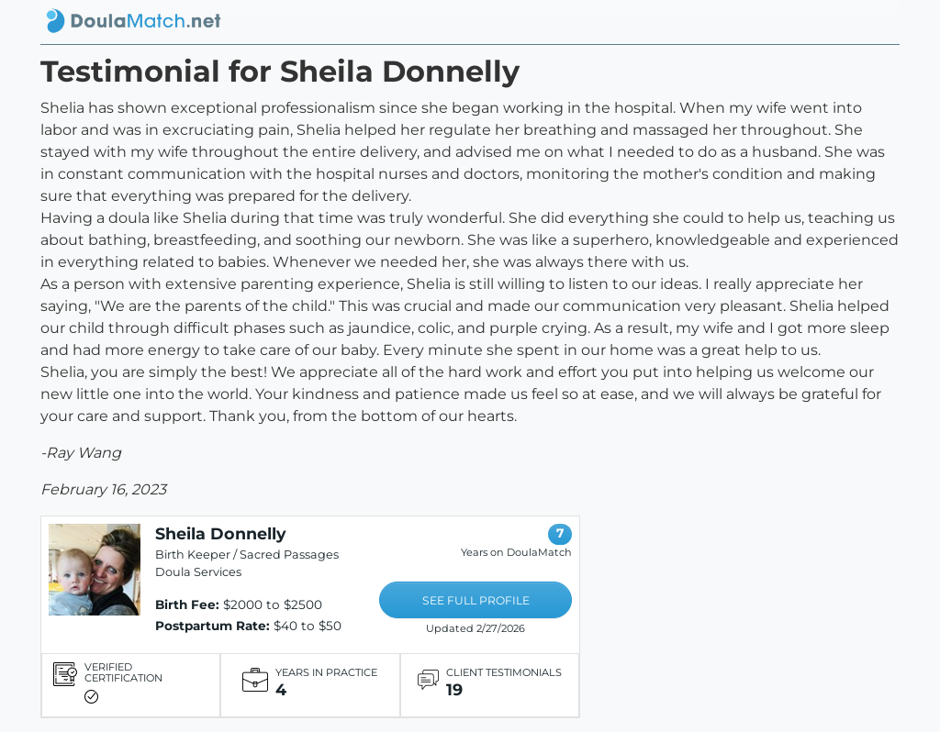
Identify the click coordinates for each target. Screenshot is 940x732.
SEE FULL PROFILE (476, 600)
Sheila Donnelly (220, 533)
